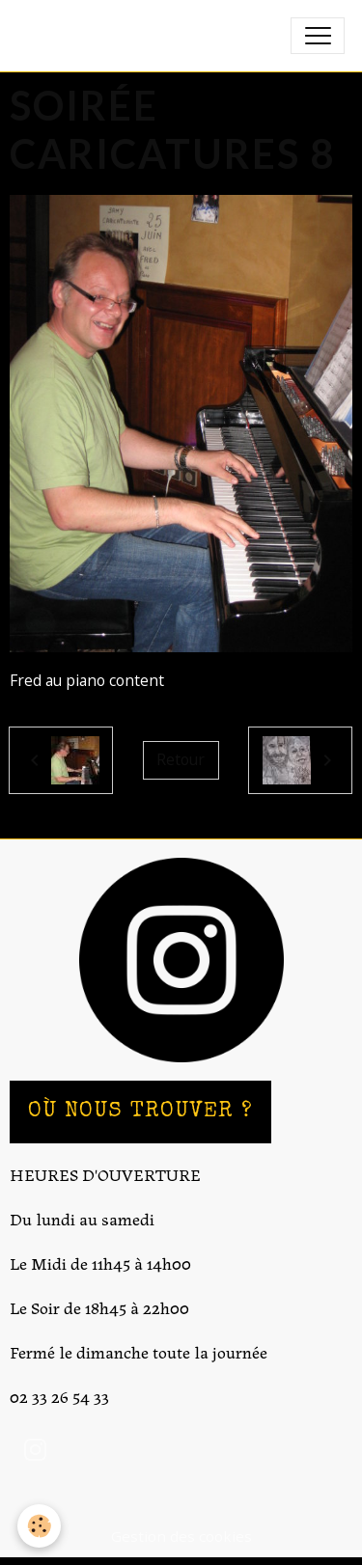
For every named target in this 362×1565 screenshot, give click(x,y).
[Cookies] (39, 1526)
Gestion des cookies (181, 1536)
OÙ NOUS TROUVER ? (140, 1112)
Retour (180, 759)
